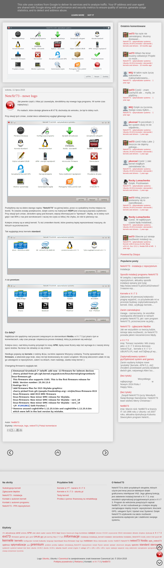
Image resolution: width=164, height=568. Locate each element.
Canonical (63, 558)
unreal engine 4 (74, 548)
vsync (108, 548)
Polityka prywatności (63, 561)
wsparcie (121, 548)
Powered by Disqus (130, 254)
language (50, 541)
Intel (153, 537)
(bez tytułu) (125, 375)
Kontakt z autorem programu (15, 502)
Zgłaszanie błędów (11, 491)
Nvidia (144, 540)
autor (43, 533)
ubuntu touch (61, 548)
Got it (90, 15)
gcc (27, 537)
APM (29, 533)
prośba (54, 545)
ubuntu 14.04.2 (37, 548)
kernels (19, 540)
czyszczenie (112, 533)
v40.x (103, 548)
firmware (15, 537)
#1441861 (23, 406)
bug (76, 533)
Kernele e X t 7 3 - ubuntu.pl (70, 491)
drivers (135, 533)
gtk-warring (48, 537)
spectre (135, 545)
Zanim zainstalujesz (130, 310)
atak (34, 533)
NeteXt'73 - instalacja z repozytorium (138, 266)
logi (77, 541)
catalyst (91, 533)
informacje (18, 425)
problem (48, 545)
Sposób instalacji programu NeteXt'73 (139, 274)
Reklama (78, 561)
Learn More (77, 15)
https (55, 537)
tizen (28, 548)
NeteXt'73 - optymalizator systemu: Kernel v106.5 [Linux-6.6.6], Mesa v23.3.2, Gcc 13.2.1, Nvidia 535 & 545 (138, 244)
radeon (61, 545)
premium (37, 544)
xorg (126, 548)
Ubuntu (45, 558)
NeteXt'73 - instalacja (12, 495)
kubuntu (42, 541)
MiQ (131, 72)
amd (18, 533)
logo (26, 425)
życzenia (20, 551)
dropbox (142, 533)
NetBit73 (124, 406)
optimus (6, 545)
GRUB (37, 537)
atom (38, 533)
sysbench (6, 548)
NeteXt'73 (125, 541)
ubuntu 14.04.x (49, 548)
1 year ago (144, 134)
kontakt (36, 541)
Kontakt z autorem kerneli (14, 499)
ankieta (23, 533)
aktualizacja (10, 533)
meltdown (88, 541)
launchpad (58, 541)
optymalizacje (18, 544)
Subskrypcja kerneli (11, 488)
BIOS (54, 533)
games (22, 537)
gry (42, 537)
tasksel (19, 548)
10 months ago (146, 46)
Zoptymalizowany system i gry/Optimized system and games (137, 358)
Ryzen (100, 545)
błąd (58, 533)
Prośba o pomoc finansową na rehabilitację (77, 499)
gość (31, 537)
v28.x (93, 548)
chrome (99, 533)
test (24, 548)
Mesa (95, 541)
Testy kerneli (63, 495)
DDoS (120, 533)
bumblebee (83, 533)
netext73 (34, 425)
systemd (13, 548)
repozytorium (87, 545)
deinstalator (127, 533)
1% (3, 533)
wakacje (114, 548)
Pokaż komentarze (48, 425)
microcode (102, 541)
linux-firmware (70, 541)
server (106, 545)
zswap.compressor (9, 551)
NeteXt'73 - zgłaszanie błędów (135, 326)
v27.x (89, 548)
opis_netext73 (155, 541)
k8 (161, 537)
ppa (28, 545)
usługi (83, 548)
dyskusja (149, 533)
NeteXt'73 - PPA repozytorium (16, 506)
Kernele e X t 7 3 (128, 293)
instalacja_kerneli (96, 537)
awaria (48, 533)
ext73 (131, 33)
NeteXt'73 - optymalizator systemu (137, 80)
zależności (133, 548)
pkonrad (133, 122)
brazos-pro (71, 533)
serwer (112, 545)
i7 (58, 537)
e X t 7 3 (124, 340)
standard (144, 544)
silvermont (120, 545)
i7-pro (61, 537)
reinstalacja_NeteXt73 (73, 545)
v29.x (98, 548)
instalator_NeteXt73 (132, 537)
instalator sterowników (113, 537)
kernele (7, 540)
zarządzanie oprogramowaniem (150, 548)
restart (94, 545)
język (157, 537)
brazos (63, 533)
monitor (110, 541)
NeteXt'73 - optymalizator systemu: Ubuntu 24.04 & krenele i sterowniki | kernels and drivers (137, 44)
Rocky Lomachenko (139, 180)
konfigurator (28, 541)
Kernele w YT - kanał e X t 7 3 (71, 488)
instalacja (85, 537)
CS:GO (105, 533)
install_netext (146, 537)
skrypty (128, 545)
